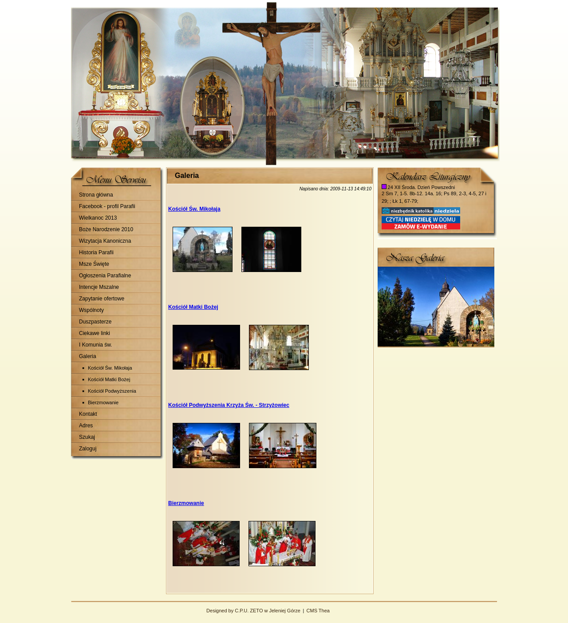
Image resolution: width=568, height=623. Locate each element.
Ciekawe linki (94, 333)
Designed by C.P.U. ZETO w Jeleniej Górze (253, 610)
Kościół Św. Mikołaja (110, 368)
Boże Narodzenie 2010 (106, 229)
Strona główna (96, 195)
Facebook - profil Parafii (107, 206)
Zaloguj (87, 449)
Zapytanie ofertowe (101, 299)
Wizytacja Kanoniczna (105, 241)
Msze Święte (94, 264)
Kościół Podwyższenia (112, 391)
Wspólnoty (91, 310)
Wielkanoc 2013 (98, 218)
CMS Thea (318, 610)
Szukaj (87, 437)
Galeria (87, 356)
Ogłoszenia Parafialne (105, 275)
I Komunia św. (95, 345)
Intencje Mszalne (99, 287)
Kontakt (88, 414)
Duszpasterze (95, 322)
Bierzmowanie (103, 402)
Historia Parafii (96, 252)
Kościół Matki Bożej (109, 379)
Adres (86, 425)
